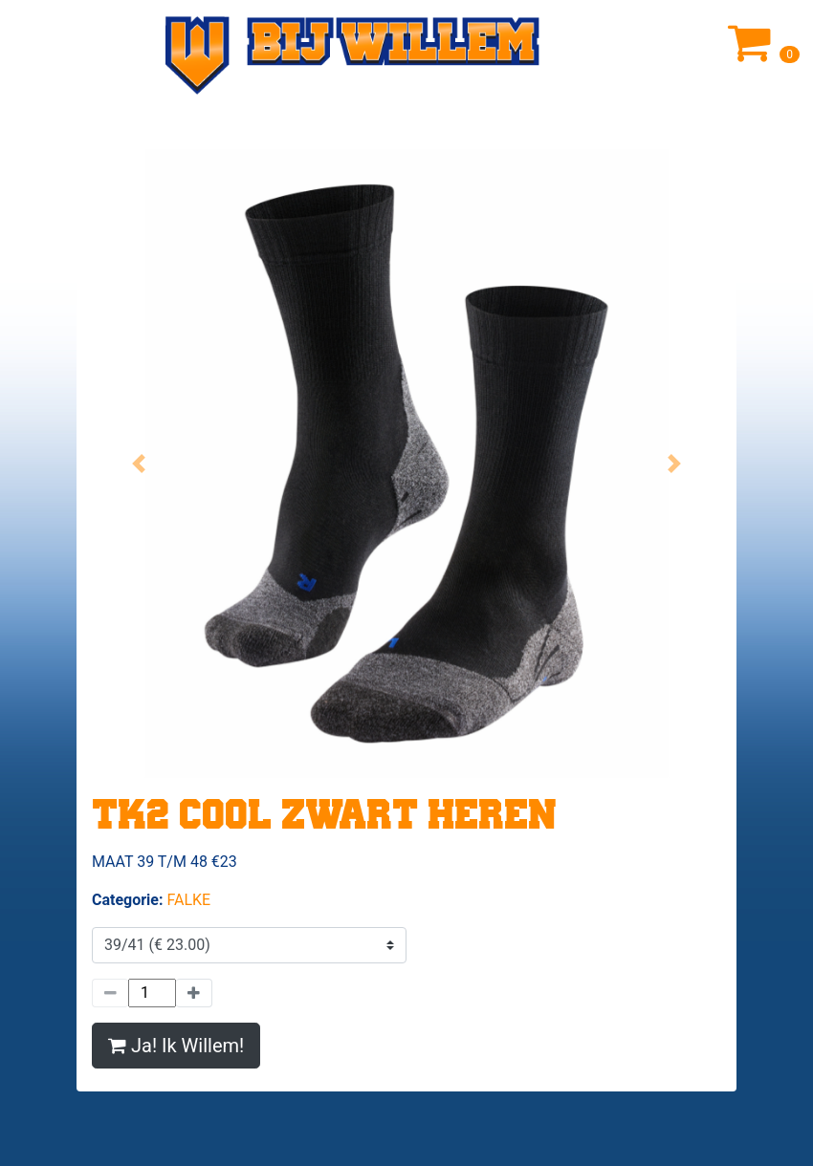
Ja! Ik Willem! (176, 1045)
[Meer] (194, 993)
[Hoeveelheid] (152, 993)
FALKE (188, 900)
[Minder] (110, 993)
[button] (139, 463)
